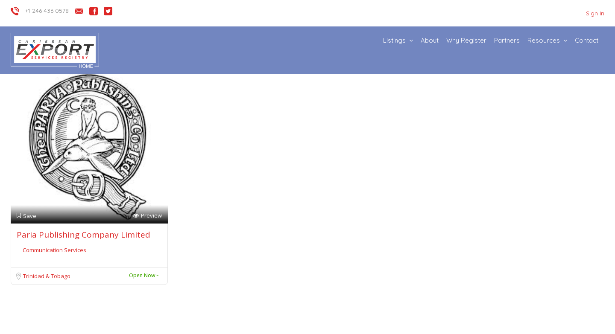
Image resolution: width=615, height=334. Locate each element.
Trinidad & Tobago (46, 276)
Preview (147, 215)
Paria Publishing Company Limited (83, 234)
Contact (586, 40)
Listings (394, 40)
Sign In (595, 13)
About (430, 40)
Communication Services (54, 250)
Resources (543, 40)
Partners (507, 40)
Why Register (466, 40)
